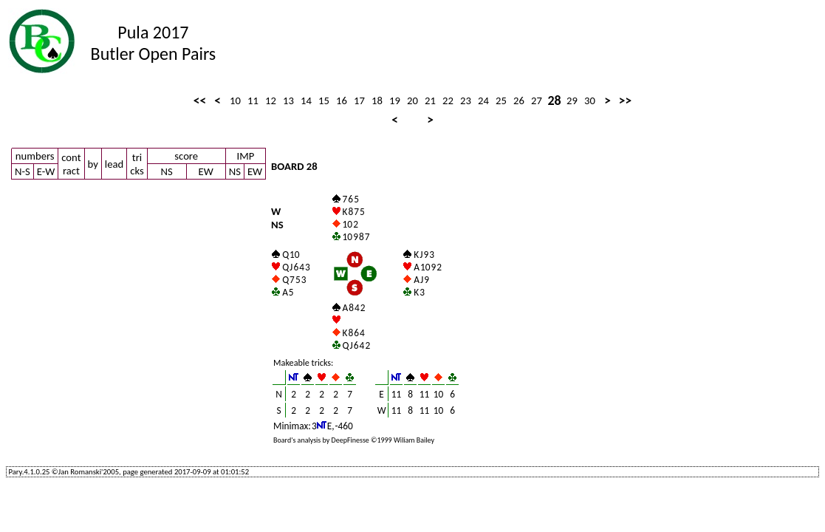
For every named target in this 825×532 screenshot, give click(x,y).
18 (377, 100)
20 (412, 100)
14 (306, 100)
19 (394, 100)
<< (200, 100)
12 (270, 100)
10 (235, 100)
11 (253, 100)
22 (447, 100)
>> (625, 100)
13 (288, 100)
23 (465, 100)
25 (501, 100)
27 (536, 100)
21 (430, 100)
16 (341, 100)
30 (589, 100)
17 (359, 100)
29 (572, 100)
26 (518, 100)
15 (323, 100)
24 (483, 100)
